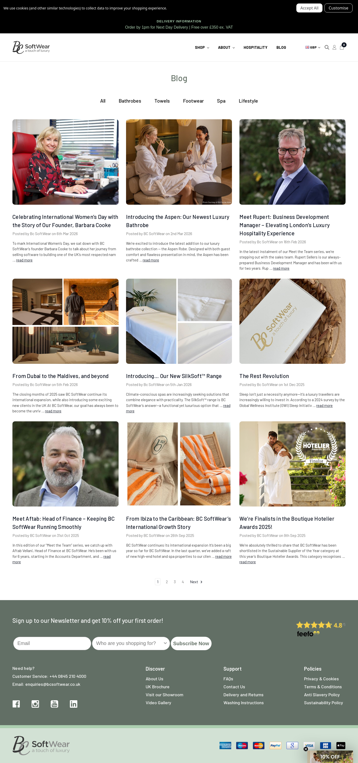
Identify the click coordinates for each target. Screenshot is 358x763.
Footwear (193, 101)
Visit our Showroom (164, 694)
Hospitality (256, 47)
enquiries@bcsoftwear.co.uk (52, 684)
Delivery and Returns (244, 694)
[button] (330, 757)
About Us (154, 678)
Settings (338, 7)
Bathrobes (130, 101)
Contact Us (234, 686)
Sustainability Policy (323, 702)
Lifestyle (248, 101)
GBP (312, 47)
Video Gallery (158, 702)
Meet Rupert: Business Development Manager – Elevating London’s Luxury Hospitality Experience (284, 224)
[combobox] (129, 643)
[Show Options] (165, 643)
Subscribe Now (191, 643)
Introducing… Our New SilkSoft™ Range (174, 376)
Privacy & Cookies (321, 678)
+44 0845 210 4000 (67, 676)
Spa (221, 101)
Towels (162, 101)
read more (24, 260)
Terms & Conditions (323, 686)
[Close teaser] (305, 749)
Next (196, 581)
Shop (202, 47)
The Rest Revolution (264, 376)
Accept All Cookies (309, 7)
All (102, 101)
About (226, 47)
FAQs (228, 678)
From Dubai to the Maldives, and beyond (60, 376)
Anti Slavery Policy (322, 694)
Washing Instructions (244, 702)
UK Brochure (158, 686)
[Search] (327, 47)
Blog (281, 47)
